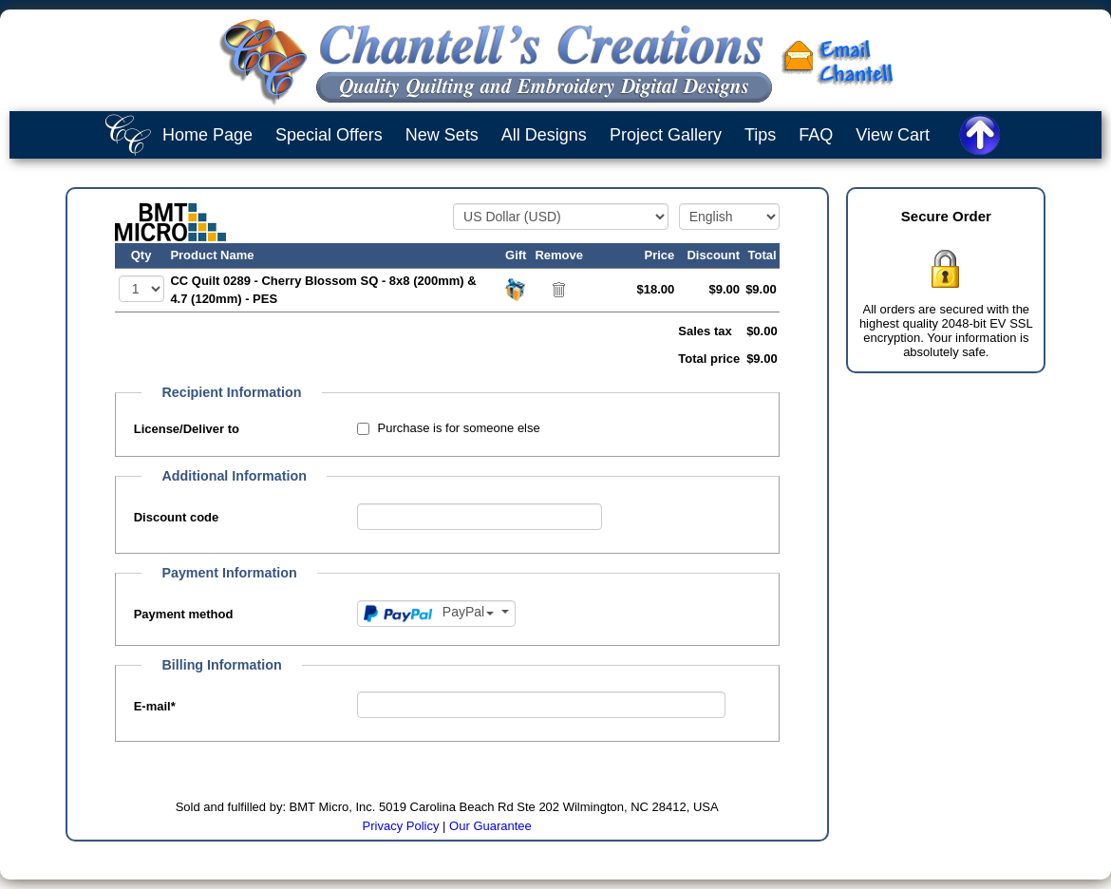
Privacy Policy (401, 826)
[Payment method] (436, 613)
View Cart (893, 134)
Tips (760, 134)
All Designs (544, 134)
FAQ (816, 134)
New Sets (442, 134)
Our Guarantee (490, 826)
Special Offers (329, 134)
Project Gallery (666, 134)
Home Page (207, 134)
